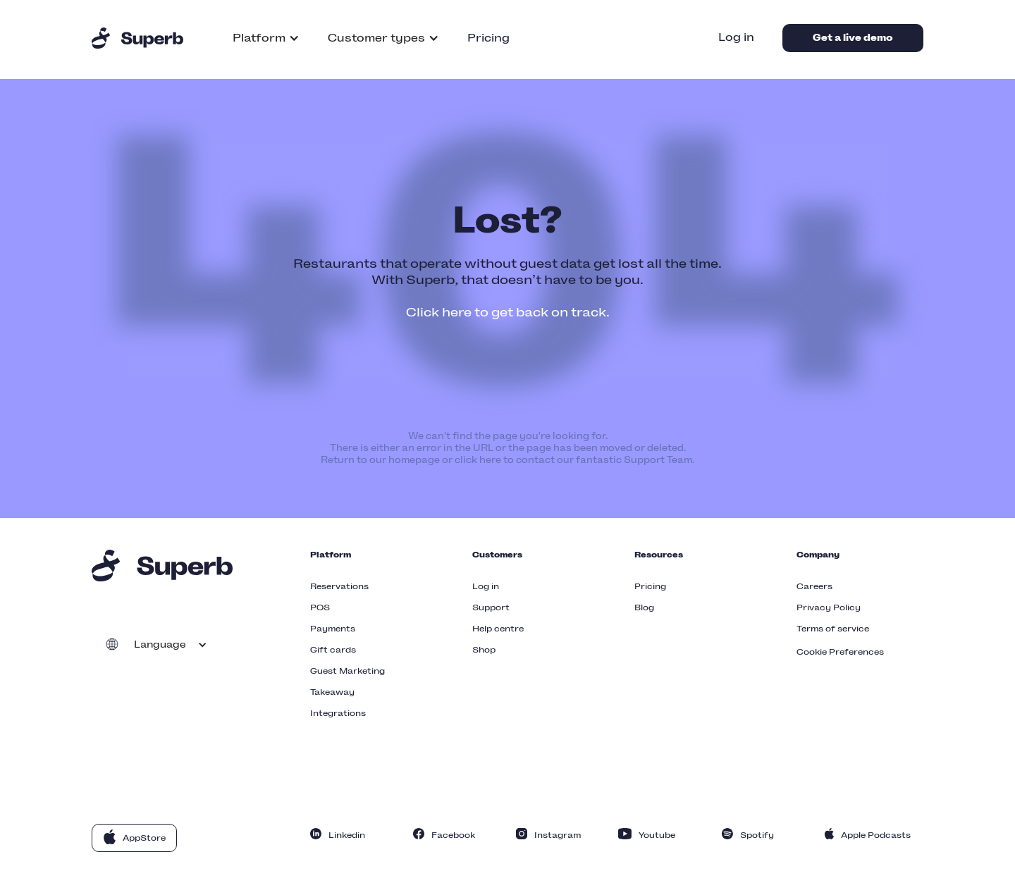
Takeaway (332, 692)
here (490, 460)
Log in (736, 37)
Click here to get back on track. (508, 312)
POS (320, 607)
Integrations (338, 713)
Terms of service (832, 629)
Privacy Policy (828, 607)
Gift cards (333, 650)
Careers (814, 586)
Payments (332, 629)
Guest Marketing (347, 671)
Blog (644, 607)
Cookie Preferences (840, 652)
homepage (414, 460)
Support (491, 607)
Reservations (339, 586)
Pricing (488, 37)
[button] (266, 38)
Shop (484, 650)
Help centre (498, 629)
